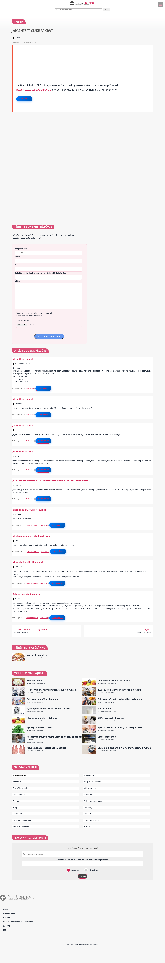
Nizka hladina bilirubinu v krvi (27, 562)
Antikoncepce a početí (93, 801)
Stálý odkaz (30, 388)
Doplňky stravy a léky (22, 820)
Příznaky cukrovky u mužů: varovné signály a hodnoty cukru (54, 738)
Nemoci (16, 801)
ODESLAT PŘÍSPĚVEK (49, 336)
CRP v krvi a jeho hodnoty (111, 718)
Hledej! (106, 10)
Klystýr (148, 629)
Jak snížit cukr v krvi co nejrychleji (29, 509)
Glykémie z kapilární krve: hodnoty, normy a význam (124, 748)
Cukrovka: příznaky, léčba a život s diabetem (120, 699)
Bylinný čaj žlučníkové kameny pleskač (30, 629)
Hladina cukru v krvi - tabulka (42, 718)
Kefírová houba (34, 680)
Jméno (17, 256)
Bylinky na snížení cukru (39, 727)
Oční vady (88, 807)
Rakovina (88, 794)
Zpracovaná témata (92, 820)
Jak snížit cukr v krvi (22, 359)
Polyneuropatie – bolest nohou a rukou (46, 748)
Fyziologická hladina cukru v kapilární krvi (48, 708)
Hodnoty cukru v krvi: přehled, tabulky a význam (52, 689)
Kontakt (87, 826)
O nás (5, 909)
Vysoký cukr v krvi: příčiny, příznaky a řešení (120, 727)
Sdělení (18, 281)
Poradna (17, 781)
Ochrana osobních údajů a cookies (18, 922)
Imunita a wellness (21, 826)
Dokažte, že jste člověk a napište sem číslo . (40, 273)
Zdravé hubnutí (90, 775)
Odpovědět (24, 99)
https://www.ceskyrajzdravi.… (33, 89)
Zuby (15, 807)
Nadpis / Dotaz (21, 248)
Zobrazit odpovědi (32, 525)
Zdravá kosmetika (20, 788)
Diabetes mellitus (107, 736)
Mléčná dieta (104, 708)
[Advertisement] (81, 61)
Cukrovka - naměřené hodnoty (42, 699)
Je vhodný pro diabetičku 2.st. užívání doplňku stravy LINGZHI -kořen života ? (51, 480)
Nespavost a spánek (92, 781)
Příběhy (87, 814)
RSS (4, 930)
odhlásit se (93, 870)
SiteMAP (6, 926)
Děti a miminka (19, 794)
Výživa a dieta (90, 788)
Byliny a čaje (18, 814)
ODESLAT (82, 876)
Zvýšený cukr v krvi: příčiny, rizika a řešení (119, 689)
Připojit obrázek (22, 320)
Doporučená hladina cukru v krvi (114, 680)
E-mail (17, 265)
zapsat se (74, 870)
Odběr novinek (9, 913)
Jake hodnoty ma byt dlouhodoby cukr (31, 536)
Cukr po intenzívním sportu (26, 594)
